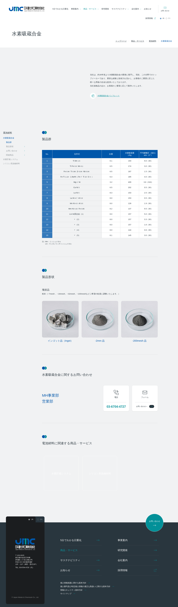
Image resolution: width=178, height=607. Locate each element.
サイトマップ (68, 593)
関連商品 (9, 155)
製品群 (9, 142)
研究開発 (105, 9)
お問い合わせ (165, 11)
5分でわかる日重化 (60, 9)
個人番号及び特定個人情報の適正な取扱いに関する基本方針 (87, 586)
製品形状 (9, 146)
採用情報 (149, 18)
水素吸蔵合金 (8, 138)
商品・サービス (90, 9)
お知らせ (147, 9)
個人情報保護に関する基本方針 (75, 583)
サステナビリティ (119, 9)
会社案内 (135, 9)
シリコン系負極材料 (11, 163)
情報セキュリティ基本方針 (73, 590)
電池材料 (7, 132)
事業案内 (75, 9)
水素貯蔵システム (10, 159)
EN (169, 18)
